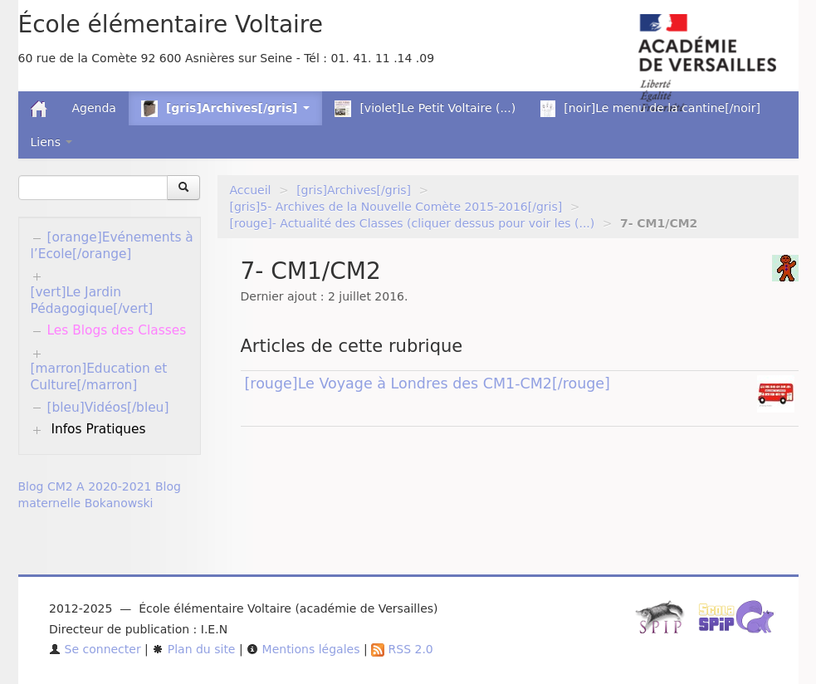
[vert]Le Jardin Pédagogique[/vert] (92, 300)
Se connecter (95, 649)
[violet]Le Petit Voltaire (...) (425, 108)
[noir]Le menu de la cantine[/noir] (650, 108)
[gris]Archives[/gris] (353, 190)
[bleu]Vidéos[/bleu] (108, 407)
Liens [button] (52, 142)
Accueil (250, 190)
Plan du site (193, 649)
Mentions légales (303, 649)
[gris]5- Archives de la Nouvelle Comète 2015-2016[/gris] (396, 206)
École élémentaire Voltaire (170, 24)
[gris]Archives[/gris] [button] (225, 108)
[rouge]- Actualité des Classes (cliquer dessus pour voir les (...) (412, 223)
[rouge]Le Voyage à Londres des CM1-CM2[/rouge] (427, 383)
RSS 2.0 (402, 649)
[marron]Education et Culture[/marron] (99, 377)
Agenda (94, 108)
